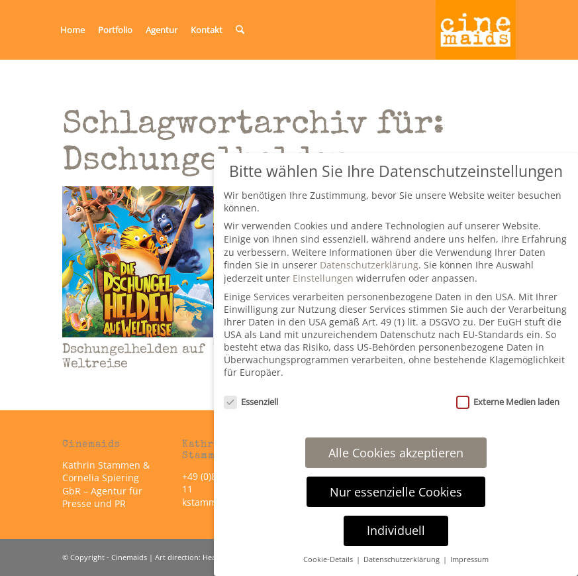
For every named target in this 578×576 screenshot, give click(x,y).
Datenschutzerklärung (369, 265)
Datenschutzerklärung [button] (402, 559)
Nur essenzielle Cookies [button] (396, 492)
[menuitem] (72, 30)
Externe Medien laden (507, 402)
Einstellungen (323, 278)
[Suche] (240, 30)
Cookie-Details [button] (329, 559)
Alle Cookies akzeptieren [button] (395, 453)
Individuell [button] (396, 530)
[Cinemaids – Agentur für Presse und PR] (476, 30)
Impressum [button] (469, 559)
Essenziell (251, 402)
